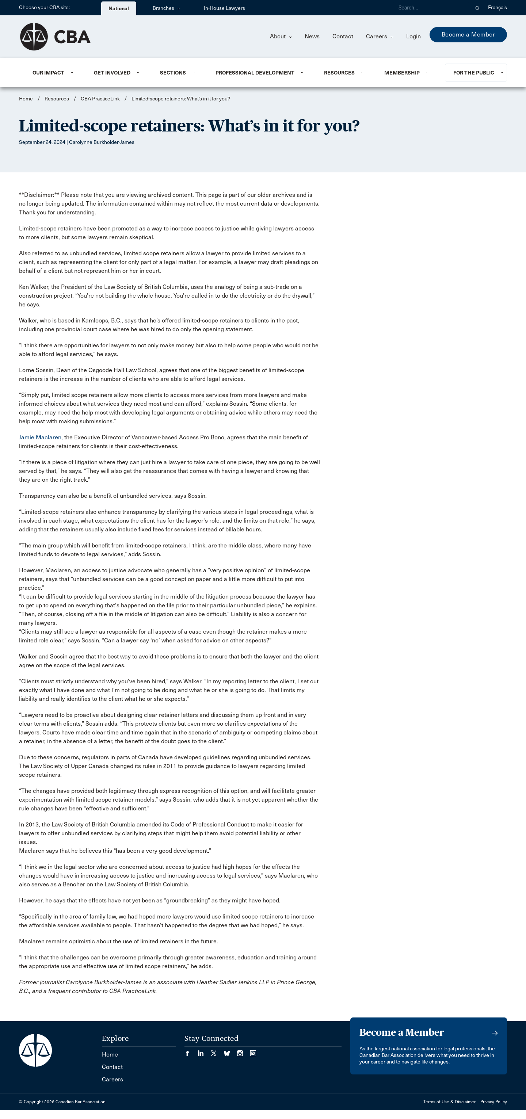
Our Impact (48, 72)
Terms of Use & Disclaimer (449, 1101)
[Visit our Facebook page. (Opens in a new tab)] (191, 1050)
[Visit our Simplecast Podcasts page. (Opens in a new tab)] (253, 1050)
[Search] (431, 8)
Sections (173, 72)
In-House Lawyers (224, 8)
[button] (477, 8)
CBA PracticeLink (100, 99)
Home (26, 99)
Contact (342, 36)
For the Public (473, 72)
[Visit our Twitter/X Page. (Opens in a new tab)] (217, 1050)
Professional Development (255, 72)
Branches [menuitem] (166, 8)
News (312, 36)
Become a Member (468, 34)
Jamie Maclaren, (41, 437)
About (281, 36)
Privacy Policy (493, 1101)
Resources (339, 72)
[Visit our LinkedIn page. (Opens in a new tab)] (204, 1050)
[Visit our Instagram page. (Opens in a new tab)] (243, 1050)
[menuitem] (54, 72)
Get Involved (112, 72)
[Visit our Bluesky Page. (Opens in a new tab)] (230, 1050)
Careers (379, 36)
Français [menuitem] (497, 7)
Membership (402, 72)
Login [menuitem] (413, 36)
